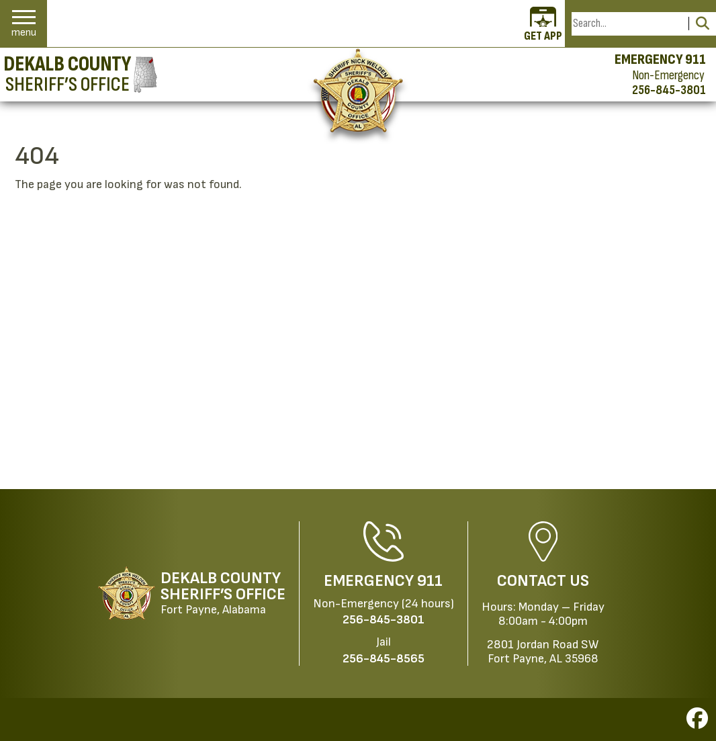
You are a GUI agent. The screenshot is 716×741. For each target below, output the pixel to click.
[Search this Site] (628, 24)
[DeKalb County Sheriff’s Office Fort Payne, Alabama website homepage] (191, 593)
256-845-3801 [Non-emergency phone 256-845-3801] (669, 90)
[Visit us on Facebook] (697, 722)
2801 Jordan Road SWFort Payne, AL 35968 (542, 652)
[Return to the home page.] (358, 90)
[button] (23, 24)
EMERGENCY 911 (660, 60)
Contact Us (543, 581)
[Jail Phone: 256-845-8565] (383, 659)
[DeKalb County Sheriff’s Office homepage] (80, 74)
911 (430, 581)
